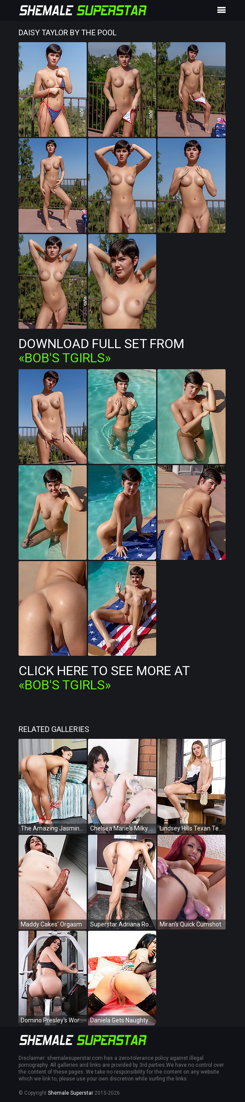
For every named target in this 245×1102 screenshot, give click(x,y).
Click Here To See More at (104, 677)
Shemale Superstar (70, 1093)
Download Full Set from (101, 350)
